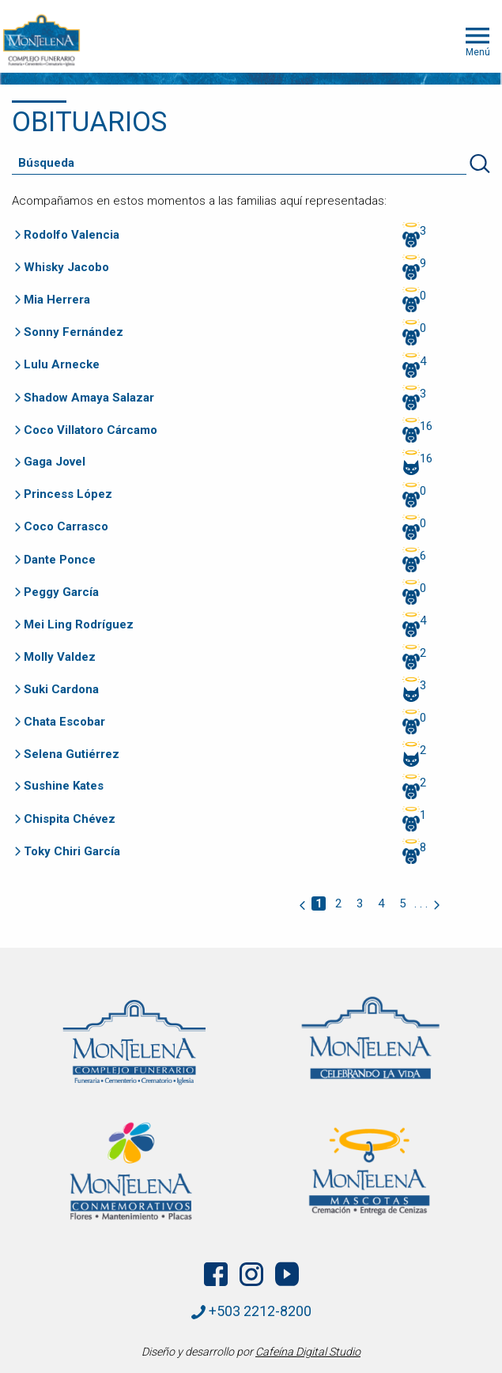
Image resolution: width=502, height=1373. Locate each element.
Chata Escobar (64, 722)
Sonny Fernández (73, 332)
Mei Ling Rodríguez (79, 624)
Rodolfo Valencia (71, 235)
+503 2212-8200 (251, 1311)
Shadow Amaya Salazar (89, 397)
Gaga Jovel (54, 462)
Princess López (68, 494)
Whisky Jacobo (66, 267)
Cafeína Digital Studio (307, 1351)
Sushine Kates (64, 786)
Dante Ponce (60, 560)
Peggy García (61, 592)
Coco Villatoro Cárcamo (90, 430)
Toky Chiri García (72, 851)
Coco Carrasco (66, 526)
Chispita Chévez (69, 819)
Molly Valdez (60, 657)
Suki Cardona (61, 689)
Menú (478, 40)
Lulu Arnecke (62, 364)
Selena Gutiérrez (71, 754)
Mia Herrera (57, 299)
